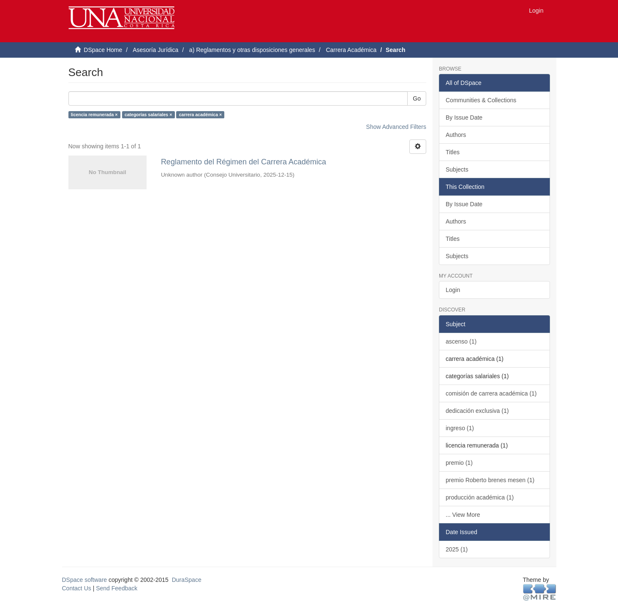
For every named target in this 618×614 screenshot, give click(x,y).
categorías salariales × (148, 114)
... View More (463, 514)
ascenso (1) (461, 341)
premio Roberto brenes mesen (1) (490, 480)
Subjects (457, 169)
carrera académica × (200, 114)
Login (453, 290)
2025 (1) (457, 549)
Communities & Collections (481, 100)
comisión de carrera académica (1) (491, 393)
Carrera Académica (351, 49)
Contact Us (76, 588)
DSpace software (84, 579)
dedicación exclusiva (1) (477, 410)
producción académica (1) (480, 497)
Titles (453, 152)
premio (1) (459, 462)
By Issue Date (464, 117)
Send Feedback (116, 588)
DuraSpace (186, 579)
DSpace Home (103, 49)
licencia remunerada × (94, 114)
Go (417, 98)
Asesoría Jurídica (155, 49)
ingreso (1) (460, 428)
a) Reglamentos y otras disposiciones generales (252, 49)
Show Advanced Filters (396, 126)
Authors (456, 134)
